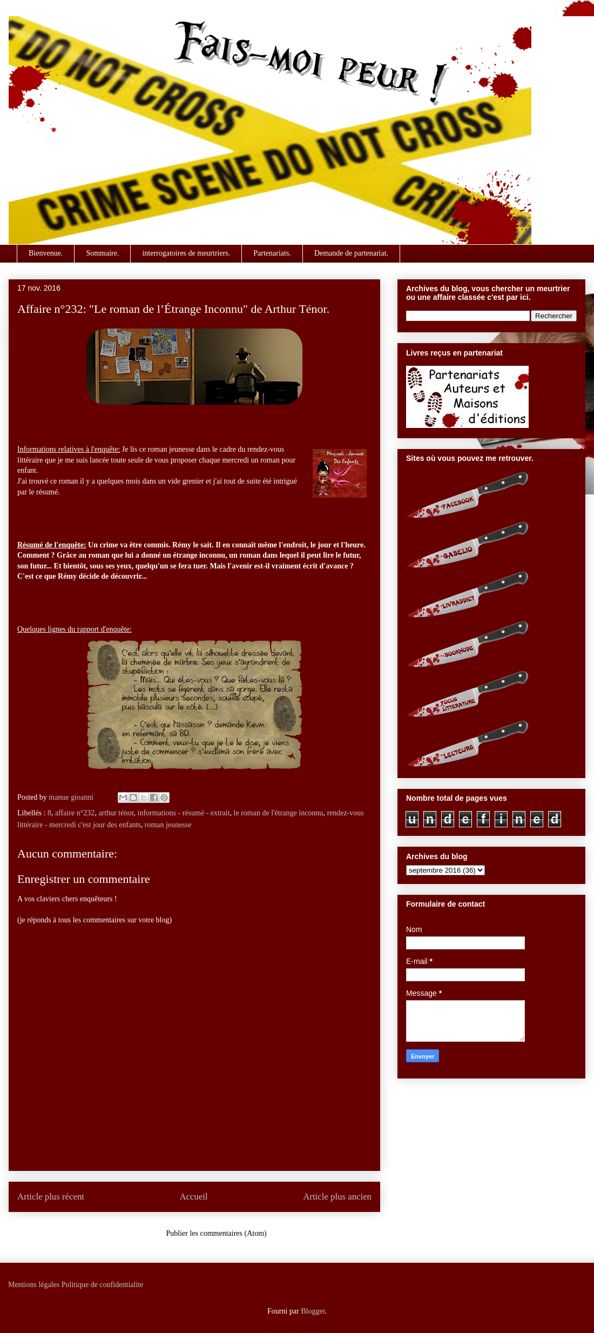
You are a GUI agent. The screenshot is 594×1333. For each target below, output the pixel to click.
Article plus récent (50, 1196)
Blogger (313, 1311)
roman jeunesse (168, 825)
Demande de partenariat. (351, 253)
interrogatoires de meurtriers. (186, 253)
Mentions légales (33, 1285)
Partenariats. (272, 253)
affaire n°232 (74, 813)
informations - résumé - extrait (184, 813)
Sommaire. (102, 253)
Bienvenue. (46, 253)
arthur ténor (115, 813)
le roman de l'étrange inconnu (278, 813)
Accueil (194, 1196)
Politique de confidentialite (103, 1285)
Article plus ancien (337, 1196)
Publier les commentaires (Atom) (216, 1233)
